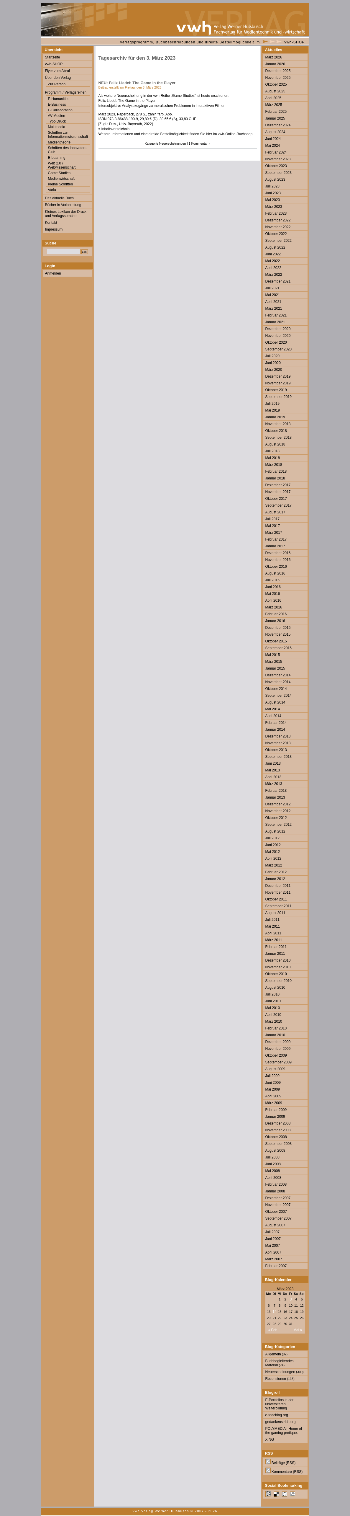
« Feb (272, 1330)
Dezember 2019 (278, 376)
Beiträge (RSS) (280, 1463)
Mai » (297, 1330)
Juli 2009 (272, 1076)
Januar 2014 (275, 729)
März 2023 (273, 207)
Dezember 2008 (278, 1123)
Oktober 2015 (276, 641)
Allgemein (273, 1354)
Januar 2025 (275, 118)
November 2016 (278, 560)
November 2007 (278, 1205)
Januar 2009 (275, 1116)
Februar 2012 (276, 872)
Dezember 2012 (278, 804)
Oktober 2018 (276, 431)
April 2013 (273, 777)
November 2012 (278, 811)
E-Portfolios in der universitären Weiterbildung (279, 1404)
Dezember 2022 (278, 220)
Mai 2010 (272, 1008)
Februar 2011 (276, 947)
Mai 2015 (272, 655)
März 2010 (273, 1021)
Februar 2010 (276, 1028)
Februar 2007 (276, 1266)
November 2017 (278, 492)
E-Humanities (59, 99)
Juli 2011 (272, 920)
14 (274, 1312)
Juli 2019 (272, 404)
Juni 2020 (273, 363)
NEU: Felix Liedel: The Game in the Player (137, 83)
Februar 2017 (276, 539)
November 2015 (278, 634)
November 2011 (278, 892)
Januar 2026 (275, 64)
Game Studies (59, 173)
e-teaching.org (276, 1415)
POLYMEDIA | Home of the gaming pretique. (283, 1431)
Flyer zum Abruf (57, 71)
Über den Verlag (58, 78)
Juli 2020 (272, 356)
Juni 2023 (273, 193)
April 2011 (273, 933)
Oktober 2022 (276, 234)
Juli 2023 (272, 186)
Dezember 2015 (278, 628)
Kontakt (51, 223)
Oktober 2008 (276, 1137)
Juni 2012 (273, 845)
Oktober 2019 (276, 390)
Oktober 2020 (276, 342)
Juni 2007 (273, 1239)
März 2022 (273, 274)
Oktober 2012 (276, 818)
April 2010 (273, 1015)
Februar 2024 (276, 152)
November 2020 (278, 336)
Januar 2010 (275, 1035)
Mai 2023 (272, 200)
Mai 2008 (272, 1171)
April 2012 (273, 858)
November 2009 (278, 1049)
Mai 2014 (272, 709)
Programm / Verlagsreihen (65, 92)
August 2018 (275, 444)
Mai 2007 (272, 1246)
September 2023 (278, 173)
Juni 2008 (273, 1164)
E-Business (57, 104)
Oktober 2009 (276, 1055)
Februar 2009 (276, 1110)
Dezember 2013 (278, 736)
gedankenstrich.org (280, 1422)
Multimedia (56, 127)
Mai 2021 (272, 295)
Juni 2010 (273, 1001)
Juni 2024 (273, 139)
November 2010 (278, 967)
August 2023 (275, 179)
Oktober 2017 (276, 499)
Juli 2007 (272, 1232)
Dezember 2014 (278, 675)
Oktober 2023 (276, 166)
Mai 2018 (272, 458)
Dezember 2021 (278, 281)
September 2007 (278, 1218)
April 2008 (273, 1178)
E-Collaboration (60, 110)
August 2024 (275, 132)
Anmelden (53, 273)
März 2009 (273, 1103)
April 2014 (273, 716)
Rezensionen (275, 1379)
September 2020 (278, 349)
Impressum (54, 229)
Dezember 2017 (278, 485)
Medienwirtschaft (61, 179)
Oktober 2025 (276, 84)
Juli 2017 (272, 519)
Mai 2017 (272, 526)
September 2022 (278, 241)
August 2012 (275, 831)
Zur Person (57, 84)
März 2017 (273, 533)
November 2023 (278, 159)
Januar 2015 (275, 668)
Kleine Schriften (60, 184)
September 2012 (278, 825)
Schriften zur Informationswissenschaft (68, 134)
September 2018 (278, 437)
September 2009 (278, 1062)
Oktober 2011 (276, 899)
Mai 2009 (272, 1089)
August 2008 (275, 1150)
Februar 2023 (276, 213)
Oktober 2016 (276, 566)
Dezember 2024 (278, 125)
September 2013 (278, 757)
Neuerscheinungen (172, 143)
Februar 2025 (276, 112)
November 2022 (278, 227)
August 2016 (275, 573)
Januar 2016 (275, 621)
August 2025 (275, 91)
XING (269, 1439)
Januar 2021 (275, 322)
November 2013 (278, 743)
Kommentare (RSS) (284, 1472)
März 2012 (273, 865)
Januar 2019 (275, 417)
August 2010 (275, 987)
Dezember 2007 (278, 1198)
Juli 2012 (272, 838)
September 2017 (278, 505)
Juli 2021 (272, 288)
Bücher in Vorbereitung (63, 205)
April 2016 (273, 600)
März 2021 (273, 308)
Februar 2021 (276, 315)
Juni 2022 (273, 254)
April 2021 (273, 302)
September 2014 (278, 695)
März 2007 (273, 1259)
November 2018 (278, 424)
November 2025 (278, 78)
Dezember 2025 (278, 71)
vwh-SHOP (295, 42)
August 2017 (275, 512)
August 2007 (275, 1225)
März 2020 (273, 370)
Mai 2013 (272, 770)
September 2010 (278, 981)
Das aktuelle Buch (59, 198)
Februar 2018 (276, 471)
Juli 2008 (272, 1157)
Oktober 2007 (276, 1212)
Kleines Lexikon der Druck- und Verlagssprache (66, 214)
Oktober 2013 (276, 750)
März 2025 (273, 105)
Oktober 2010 (276, 974)
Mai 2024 (272, 145)
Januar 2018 (275, 478)
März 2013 (273, 784)
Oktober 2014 (276, 689)
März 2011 (273, 940)
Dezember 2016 (278, 553)
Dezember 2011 (278, 886)
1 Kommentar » (200, 143)
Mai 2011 (272, 926)
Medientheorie (59, 142)
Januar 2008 (275, 1191)
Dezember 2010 (278, 960)
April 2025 (273, 98)
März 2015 (273, 662)
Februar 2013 (276, 791)
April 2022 (273, 268)
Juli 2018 (272, 451)
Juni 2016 (273, 587)
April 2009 (273, 1096)
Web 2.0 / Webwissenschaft (62, 165)
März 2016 (273, 607)
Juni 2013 (273, 763)
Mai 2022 (272, 261)
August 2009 (275, 1069)
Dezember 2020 (278, 329)
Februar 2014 (276, 723)
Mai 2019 (272, 410)
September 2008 (278, 1144)
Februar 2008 (276, 1184)
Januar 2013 (275, 797)
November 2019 (278, 383)
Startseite (52, 57)
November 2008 (278, 1130)
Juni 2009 (273, 1083)
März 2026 (273, 57)
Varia (52, 190)
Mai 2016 (272, 594)
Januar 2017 (275, 546)
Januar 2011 (275, 954)
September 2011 (278, 906)
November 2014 (278, 682)
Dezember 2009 (278, 1042)
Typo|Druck (57, 121)
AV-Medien (56, 116)
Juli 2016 (272, 580)
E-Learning (56, 158)
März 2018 (273, 465)
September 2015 (278, 648)
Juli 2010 (272, 994)
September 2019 (278, 397)
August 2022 (275, 247)
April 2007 (273, 1252)
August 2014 (275, 702)
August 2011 (275, 913)
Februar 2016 (276, 614)
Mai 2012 (272, 852)
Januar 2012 (275, 879)
